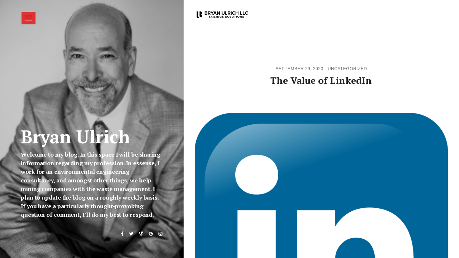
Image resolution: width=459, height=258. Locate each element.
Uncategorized (347, 68)
